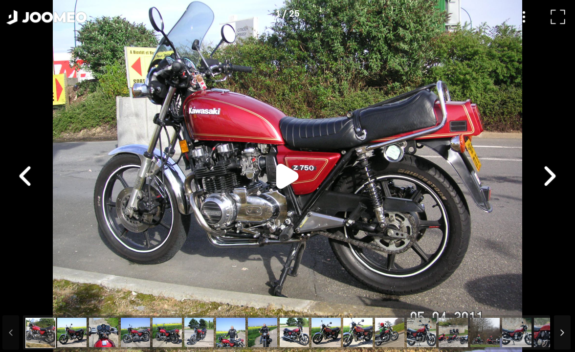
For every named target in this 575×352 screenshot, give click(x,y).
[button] (26, 302)
